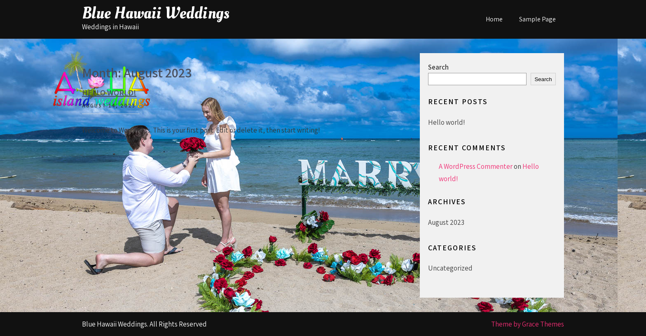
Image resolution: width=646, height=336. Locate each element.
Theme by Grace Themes (527, 324)
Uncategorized (450, 268)
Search (438, 67)
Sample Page (537, 19)
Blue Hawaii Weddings (155, 13)
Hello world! (109, 92)
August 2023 (446, 222)
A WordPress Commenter (476, 166)
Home (494, 19)
